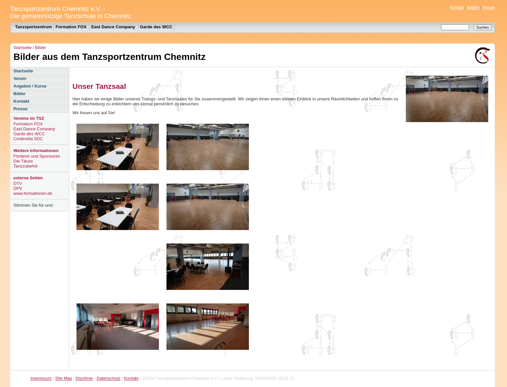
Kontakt (456, 7)
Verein (20, 78)
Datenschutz (108, 378)
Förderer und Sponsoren (37, 156)
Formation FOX (71, 26)
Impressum (40, 378)
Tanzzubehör (26, 166)
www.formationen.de (33, 193)
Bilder (40, 47)
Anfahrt (472, 7)
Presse (489, 7)
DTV (18, 183)
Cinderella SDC (28, 138)
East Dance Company (113, 26)
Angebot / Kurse (30, 86)
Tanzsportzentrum (33, 26)
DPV (18, 188)
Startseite (23, 47)
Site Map (63, 378)
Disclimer (84, 378)
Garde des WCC (156, 26)
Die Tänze (23, 161)
